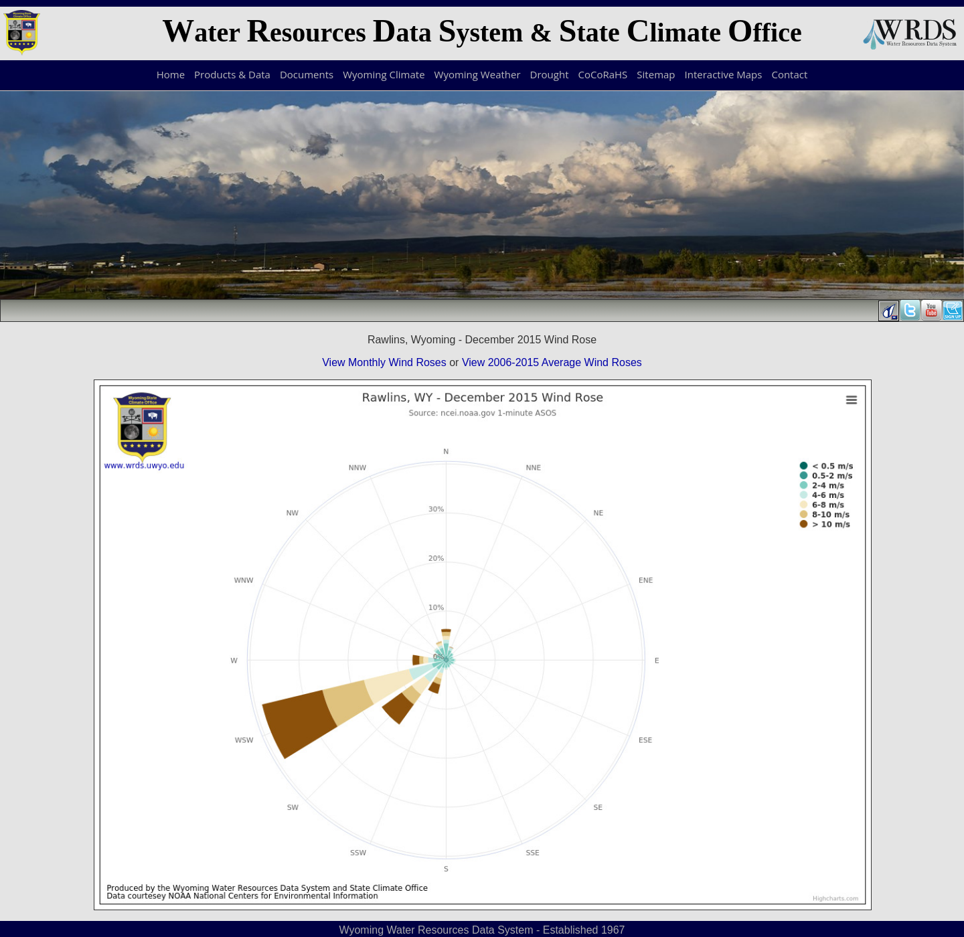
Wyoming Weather (477, 74)
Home (171, 74)
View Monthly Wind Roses (384, 362)
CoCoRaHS (603, 74)
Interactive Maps (723, 74)
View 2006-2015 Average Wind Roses (552, 362)
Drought (549, 74)
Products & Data (232, 74)
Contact (789, 74)
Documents (306, 74)
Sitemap (656, 74)
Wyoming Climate (383, 74)
